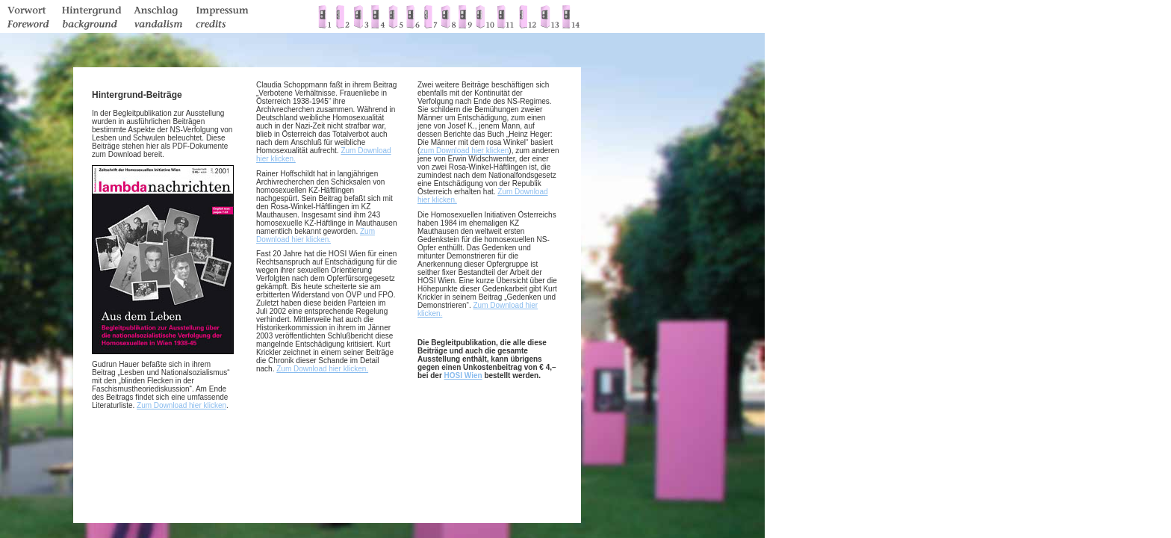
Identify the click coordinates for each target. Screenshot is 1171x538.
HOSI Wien (463, 375)
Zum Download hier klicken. (315, 235)
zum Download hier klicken (464, 150)
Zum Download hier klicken (181, 405)
